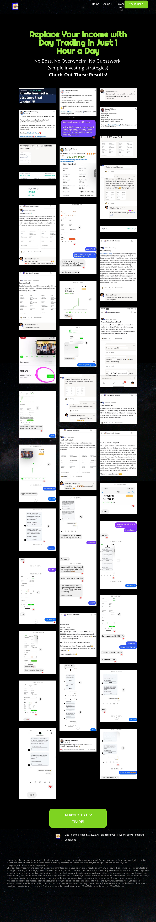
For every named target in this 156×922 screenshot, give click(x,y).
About (107, 4)
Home (95, 4)
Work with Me (121, 7)
